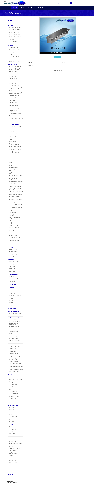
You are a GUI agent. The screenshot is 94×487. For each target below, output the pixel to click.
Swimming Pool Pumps (14, 48)
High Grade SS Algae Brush (15, 130)
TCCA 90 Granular (13, 428)
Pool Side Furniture (12, 281)
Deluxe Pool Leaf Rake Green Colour (15, 197)
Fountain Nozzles (12, 242)
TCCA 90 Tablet (12, 430)
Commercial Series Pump (14, 46)
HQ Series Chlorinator (13, 450)
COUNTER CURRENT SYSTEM (14, 308)
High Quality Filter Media (14, 29)
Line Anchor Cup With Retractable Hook (13, 321)
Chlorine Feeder (12, 447)
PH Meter (11, 452)
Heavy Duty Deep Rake (14, 199)
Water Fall (11, 410)
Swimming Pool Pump (13, 44)
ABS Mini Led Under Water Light (16, 105)
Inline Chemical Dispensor (14, 445)
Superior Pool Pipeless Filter (15, 33)
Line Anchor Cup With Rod (14, 323)
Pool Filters (10, 22)
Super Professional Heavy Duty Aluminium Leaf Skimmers (16, 205)
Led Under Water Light (14, 77)
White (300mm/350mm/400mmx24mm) (16, 362)
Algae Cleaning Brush (13, 126)
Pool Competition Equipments (15, 314)
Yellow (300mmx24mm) (14, 358)
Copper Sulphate (12, 426)
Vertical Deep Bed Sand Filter (15, 31)
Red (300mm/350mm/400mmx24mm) (16, 366)
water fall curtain (13, 413)
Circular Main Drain (13, 397)
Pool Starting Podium (13, 335)
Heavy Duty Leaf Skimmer (14, 214)
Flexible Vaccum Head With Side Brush (16, 173)
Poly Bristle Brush (13, 138)
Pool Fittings (11, 371)
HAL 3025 (11, 302)
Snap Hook (11, 327)
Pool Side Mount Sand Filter (15, 26)
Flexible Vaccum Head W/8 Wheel (14, 176)
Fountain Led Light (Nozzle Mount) (14, 100)
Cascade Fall (11, 404)
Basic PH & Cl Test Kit (13, 222)
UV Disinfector (12, 443)
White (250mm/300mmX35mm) (15, 360)
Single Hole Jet (12, 383)
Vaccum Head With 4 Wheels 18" (15, 153)
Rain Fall (10, 411)
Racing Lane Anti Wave (14, 316)
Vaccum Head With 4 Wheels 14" (15, 150)
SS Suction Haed (12, 180)
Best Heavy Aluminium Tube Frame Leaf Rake (15, 208)
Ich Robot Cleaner (13, 232)
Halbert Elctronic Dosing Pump (15, 440)
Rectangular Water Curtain (14, 415)
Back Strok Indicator (13, 339)
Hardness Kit (11, 461)
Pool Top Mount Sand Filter (15, 24)
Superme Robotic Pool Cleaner (15, 231)
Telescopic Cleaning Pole (14, 224)
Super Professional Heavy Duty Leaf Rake (16, 202)
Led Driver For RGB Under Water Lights (16, 116)
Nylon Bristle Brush (13, 140)
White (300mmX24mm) (13, 356)
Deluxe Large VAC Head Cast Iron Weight (15, 144)
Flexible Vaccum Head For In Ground (15, 158)
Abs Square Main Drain (14, 393)
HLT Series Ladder (13, 248)
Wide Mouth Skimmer (13, 390)
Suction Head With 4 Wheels (15, 156)
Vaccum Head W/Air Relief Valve (16, 178)
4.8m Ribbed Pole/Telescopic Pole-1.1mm (15, 226)
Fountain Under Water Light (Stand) (15, 108)
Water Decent (12, 418)
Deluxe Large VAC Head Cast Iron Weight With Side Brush (15, 147)
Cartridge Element (13, 28)
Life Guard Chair (12, 332)
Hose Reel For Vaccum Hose (15, 220)
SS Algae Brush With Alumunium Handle (16, 135)
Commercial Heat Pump (14, 277)
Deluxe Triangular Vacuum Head (14, 166)
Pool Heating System (13, 271)
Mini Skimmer (12, 392)
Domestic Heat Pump (13, 275)
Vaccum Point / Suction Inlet (15, 385)
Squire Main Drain (13, 395)
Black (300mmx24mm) (13, 350)
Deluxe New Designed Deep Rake (15, 194)
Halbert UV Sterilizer (13, 454)
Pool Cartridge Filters (13, 35)
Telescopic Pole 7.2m (13, 229)
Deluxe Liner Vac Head (14, 141)
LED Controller (12, 118)
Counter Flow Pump (13, 51)
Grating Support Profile (14, 368)
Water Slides (11, 464)
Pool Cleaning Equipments (14, 121)
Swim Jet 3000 (12, 312)
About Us (65, 485)
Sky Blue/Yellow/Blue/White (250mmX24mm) (15, 354)
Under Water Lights (12, 61)
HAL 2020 (11, 294)
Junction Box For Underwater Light (15, 111)
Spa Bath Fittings (12, 305)
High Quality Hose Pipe (14, 219)
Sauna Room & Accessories (15, 292)
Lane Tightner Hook (13, 325)
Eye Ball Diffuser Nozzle (14, 381)
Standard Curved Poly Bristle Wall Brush (15, 124)
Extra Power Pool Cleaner (14, 425)
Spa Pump (11, 55)
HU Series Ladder (13, 250)
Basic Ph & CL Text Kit (13, 459)
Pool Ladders (11, 244)
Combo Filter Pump (13, 38)
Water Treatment (12, 435)
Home (82, 9)
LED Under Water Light (14, 79)
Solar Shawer (12, 263)
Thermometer (12, 437)
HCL (9, 423)
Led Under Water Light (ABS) (15, 63)
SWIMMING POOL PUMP (14, 58)
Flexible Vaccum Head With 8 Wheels (15, 161)
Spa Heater (11, 273)
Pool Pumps (10, 42)
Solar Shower (11, 256)
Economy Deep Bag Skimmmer (15, 191)
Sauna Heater (12, 289)
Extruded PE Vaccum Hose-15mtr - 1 (15, 216)
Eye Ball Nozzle (12, 380)
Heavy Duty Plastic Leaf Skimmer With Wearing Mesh (15, 182)
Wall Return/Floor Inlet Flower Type (15, 377)
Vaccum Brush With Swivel (14, 164)
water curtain (12, 417)
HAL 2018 (11, 299)
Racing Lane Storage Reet (14, 337)
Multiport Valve (12, 36)
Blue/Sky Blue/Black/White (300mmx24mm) (15, 344)
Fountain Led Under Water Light (16, 84)
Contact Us (85, 485)
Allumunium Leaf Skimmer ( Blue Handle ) (16, 189)
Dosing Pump (12, 449)
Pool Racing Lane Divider (14, 318)
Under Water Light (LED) (14, 68)
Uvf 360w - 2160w (12, 438)
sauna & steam (11, 287)
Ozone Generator (13, 456)
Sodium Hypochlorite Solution (15, 432)
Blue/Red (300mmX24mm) (14, 352)
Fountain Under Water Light (15, 75)
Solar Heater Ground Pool (14, 260)
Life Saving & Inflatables (14, 284)
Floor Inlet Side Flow (13, 375)
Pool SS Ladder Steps (13, 253)
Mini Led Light (12, 97)
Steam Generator (13, 290)
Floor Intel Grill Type (13, 373)
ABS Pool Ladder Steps (14, 251)
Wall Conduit (11, 386)
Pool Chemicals (11, 421)
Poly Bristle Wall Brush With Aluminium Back (15, 132)
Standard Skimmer (13, 388)
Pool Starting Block (13, 334)
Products (9, 17)
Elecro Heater (12, 278)
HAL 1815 (11, 296)
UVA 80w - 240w (12, 457)
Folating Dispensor (13, 442)
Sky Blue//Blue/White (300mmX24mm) (13, 347)
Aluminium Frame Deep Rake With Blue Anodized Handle (15, 186)
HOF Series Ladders (13, 246)
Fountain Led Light (13, 94)
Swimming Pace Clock (13, 328)
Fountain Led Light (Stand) (14, 92)
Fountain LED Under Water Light (16, 89)
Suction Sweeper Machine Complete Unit (14, 238)
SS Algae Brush (12, 128)
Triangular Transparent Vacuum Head (16, 169)
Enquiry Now (57, 54)
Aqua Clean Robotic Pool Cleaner (14, 235)
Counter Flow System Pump (15, 310)
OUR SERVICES (78, 485)
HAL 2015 (11, 297)
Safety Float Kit (12, 330)
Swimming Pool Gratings (14, 342)
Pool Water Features (13, 402)
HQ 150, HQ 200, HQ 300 (14, 53)
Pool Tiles (10, 400)
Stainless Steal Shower (14, 258)
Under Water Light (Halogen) (15, 65)
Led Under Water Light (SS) (14, 66)
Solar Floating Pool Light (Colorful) (14, 86)
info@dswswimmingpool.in (80, 3)
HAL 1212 (11, 301)
